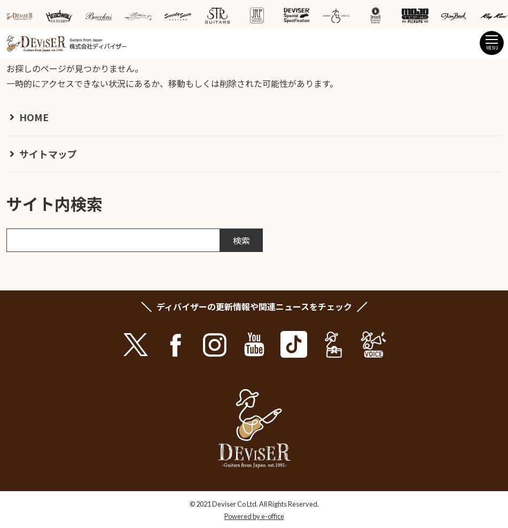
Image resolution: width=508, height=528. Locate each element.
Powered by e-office (254, 516)
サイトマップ (48, 154)
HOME (34, 117)
